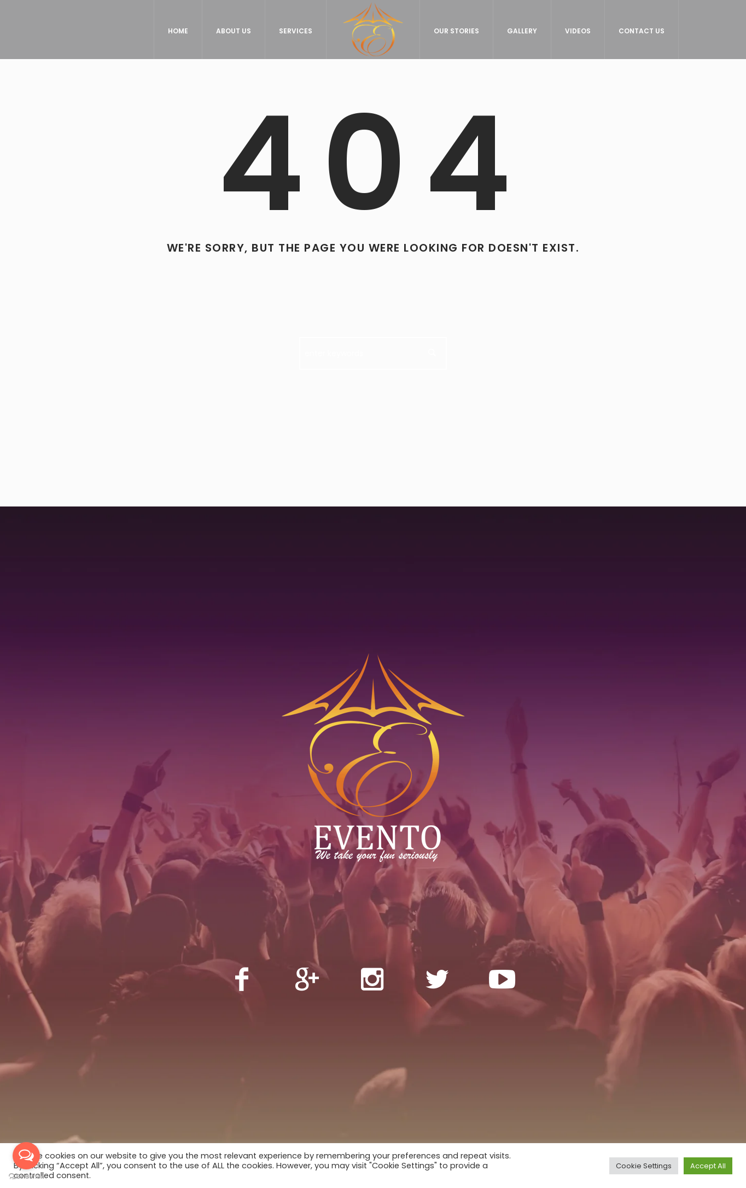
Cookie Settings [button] (644, 1166)
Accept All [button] (708, 1166)
